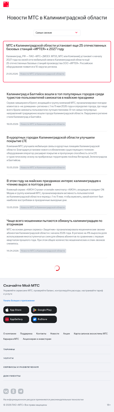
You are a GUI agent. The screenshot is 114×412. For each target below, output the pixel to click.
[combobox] (57, 33)
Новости (54, 333)
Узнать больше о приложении (19, 300)
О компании (9, 333)
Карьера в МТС (11, 339)
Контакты (41, 333)
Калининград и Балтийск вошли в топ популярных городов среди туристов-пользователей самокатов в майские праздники (55, 96)
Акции (66, 333)
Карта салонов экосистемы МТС (91, 333)
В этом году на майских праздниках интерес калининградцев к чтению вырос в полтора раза (54, 182)
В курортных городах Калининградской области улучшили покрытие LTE (51, 139)
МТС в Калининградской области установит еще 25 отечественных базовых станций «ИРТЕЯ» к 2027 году (56, 47)
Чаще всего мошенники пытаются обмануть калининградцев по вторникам (54, 222)
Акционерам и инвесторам (37, 339)
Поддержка (26, 333)
